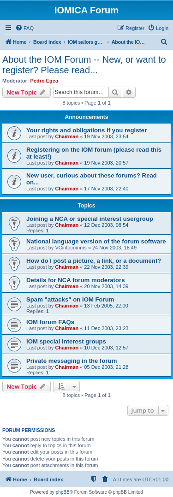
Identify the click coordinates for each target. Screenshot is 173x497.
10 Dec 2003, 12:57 (106, 347)
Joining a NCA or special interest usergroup (89, 218)
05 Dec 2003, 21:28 (106, 367)
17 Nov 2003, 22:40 (106, 188)
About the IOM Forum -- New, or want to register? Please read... (84, 64)
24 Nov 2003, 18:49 (114, 247)
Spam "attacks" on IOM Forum (70, 299)
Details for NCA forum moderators (75, 280)
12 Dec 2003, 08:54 (106, 225)
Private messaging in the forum (71, 360)
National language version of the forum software (96, 241)
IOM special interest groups (66, 341)
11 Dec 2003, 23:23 (106, 328)
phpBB (63, 492)
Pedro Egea (44, 80)
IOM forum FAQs (50, 322)
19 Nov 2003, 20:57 (106, 163)
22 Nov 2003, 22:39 (106, 267)
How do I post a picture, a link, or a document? (93, 260)
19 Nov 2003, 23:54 (106, 136)
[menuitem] (24, 28)
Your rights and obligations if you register (86, 130)
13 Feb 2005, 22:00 (106, 305)
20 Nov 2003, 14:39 (106, 286)
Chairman (66, 136)
